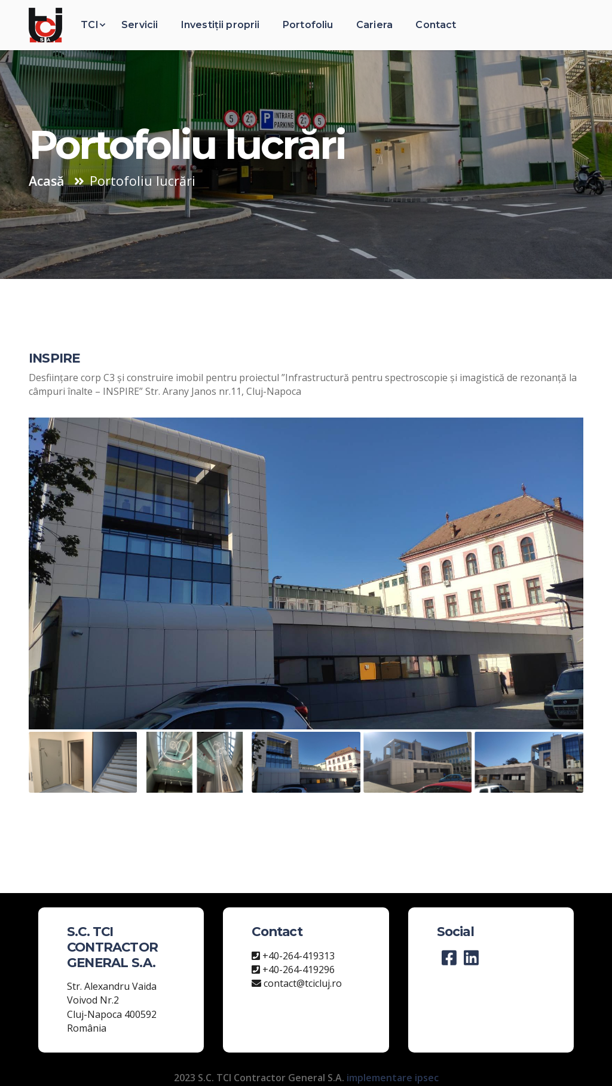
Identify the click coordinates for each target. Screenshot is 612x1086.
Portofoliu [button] (308, 24)
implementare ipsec (393, 1077)
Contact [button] (435, 24)
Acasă (46, 180)
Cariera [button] (374, 24)
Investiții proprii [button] (220, 24)
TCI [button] (89, 24)
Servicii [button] (139, 24)
